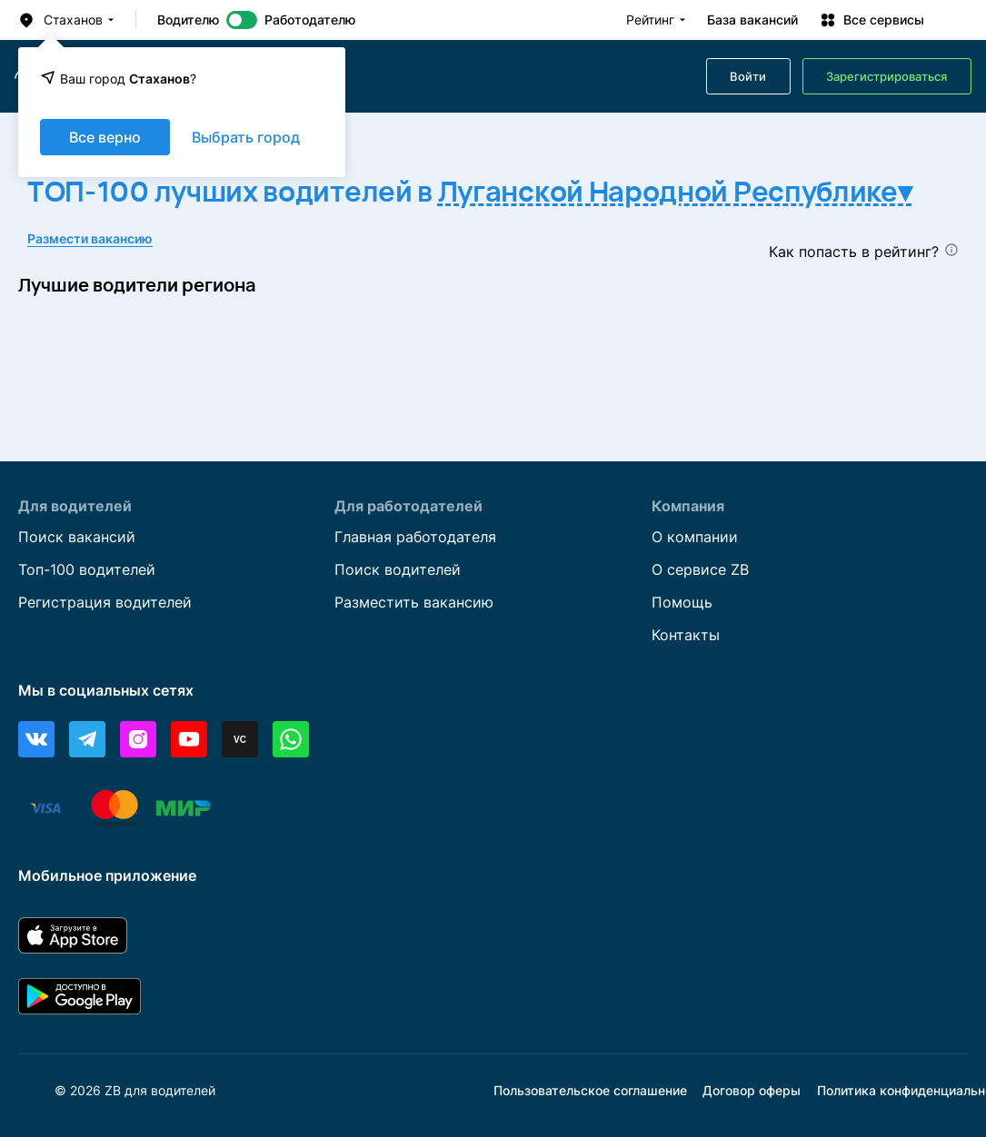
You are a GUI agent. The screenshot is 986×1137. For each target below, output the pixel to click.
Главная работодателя (415, 538)
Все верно (105, 137)
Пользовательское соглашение (590, 1090)
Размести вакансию (90, 238)
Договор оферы (751, 1090)
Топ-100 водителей (86, 570)
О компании (695, 538)
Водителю (188, 20)
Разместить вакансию (413, 603)
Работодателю (309, 20)
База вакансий (752, 20)
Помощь (682, 603)
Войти (748, 77)
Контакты (686, 636)
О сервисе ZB (700, 570)
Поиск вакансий (76, 538)
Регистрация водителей (105, 603)
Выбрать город (246, 137)
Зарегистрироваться (886, 77)
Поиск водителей (397, 570)
